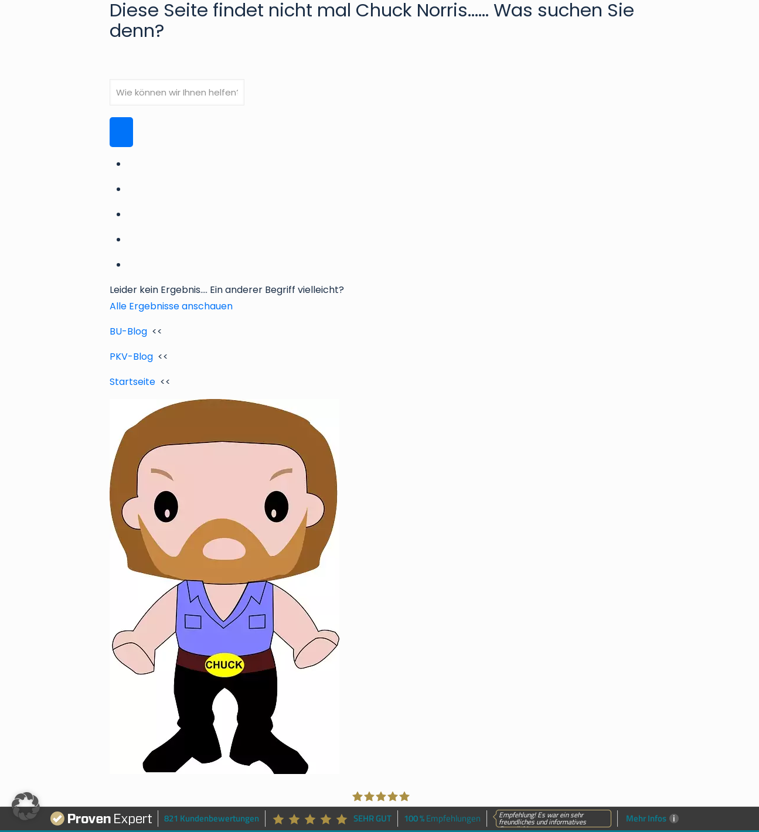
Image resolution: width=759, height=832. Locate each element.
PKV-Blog (131, 356)
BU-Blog (128, 331)
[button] (26, 806)
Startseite (132, 381)
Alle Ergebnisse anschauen (171, 306)
